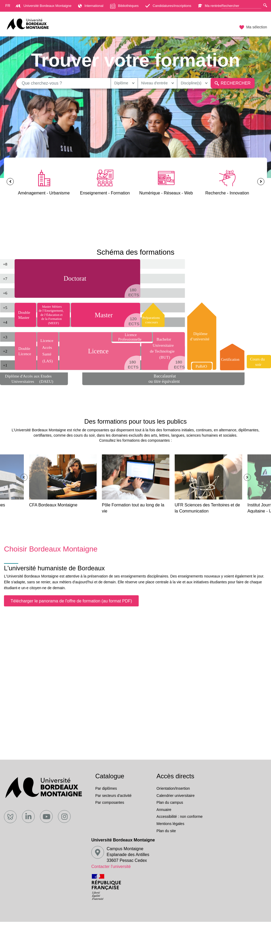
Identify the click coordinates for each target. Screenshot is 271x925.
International (90, 6)
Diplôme (104, 84)
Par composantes (109, 806)
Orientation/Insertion (173, 792)
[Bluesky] (10, 820)
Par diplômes (106, 792)
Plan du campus (169, 806)
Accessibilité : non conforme (179, 820)
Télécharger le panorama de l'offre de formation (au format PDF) (71, 604)
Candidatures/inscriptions (168, 6)
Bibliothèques (124, 5)
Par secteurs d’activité (113, 799)
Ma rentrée (210, 6)
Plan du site (166, 834)
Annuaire (163, 813)
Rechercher (229, 84)
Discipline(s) (183, 84)
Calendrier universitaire (175, 799)
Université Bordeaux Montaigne (43, 6)
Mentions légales (170, 827)
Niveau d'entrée (142, 84)
